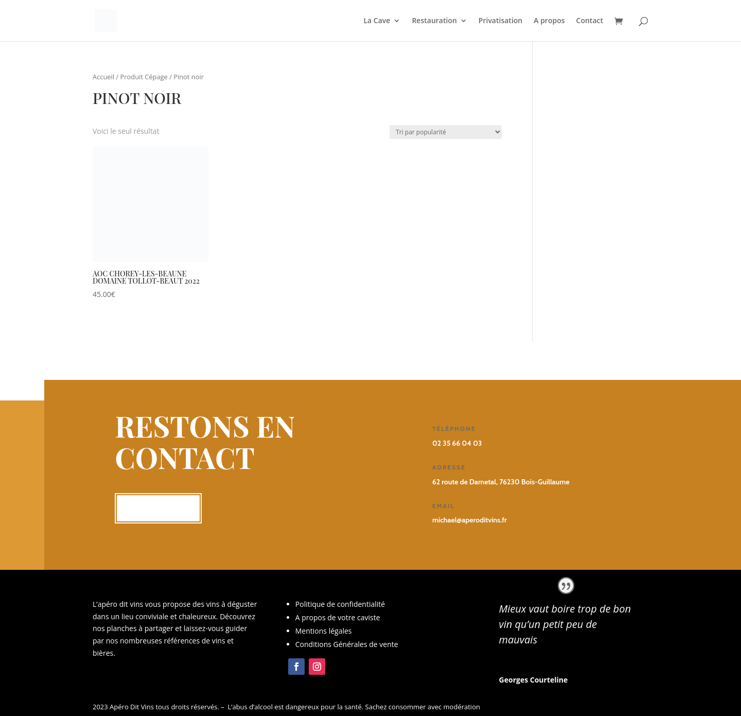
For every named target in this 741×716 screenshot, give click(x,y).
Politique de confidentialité (340, 604)
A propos (549, 21)
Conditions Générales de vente (346, 644)
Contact (589, 21)
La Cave (377, 21)
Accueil (103, 76)
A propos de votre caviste (337, 617)
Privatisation (500, 21)
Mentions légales (323, 631)
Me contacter (158, 508)
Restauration (434, 21)
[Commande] (446, 132)
